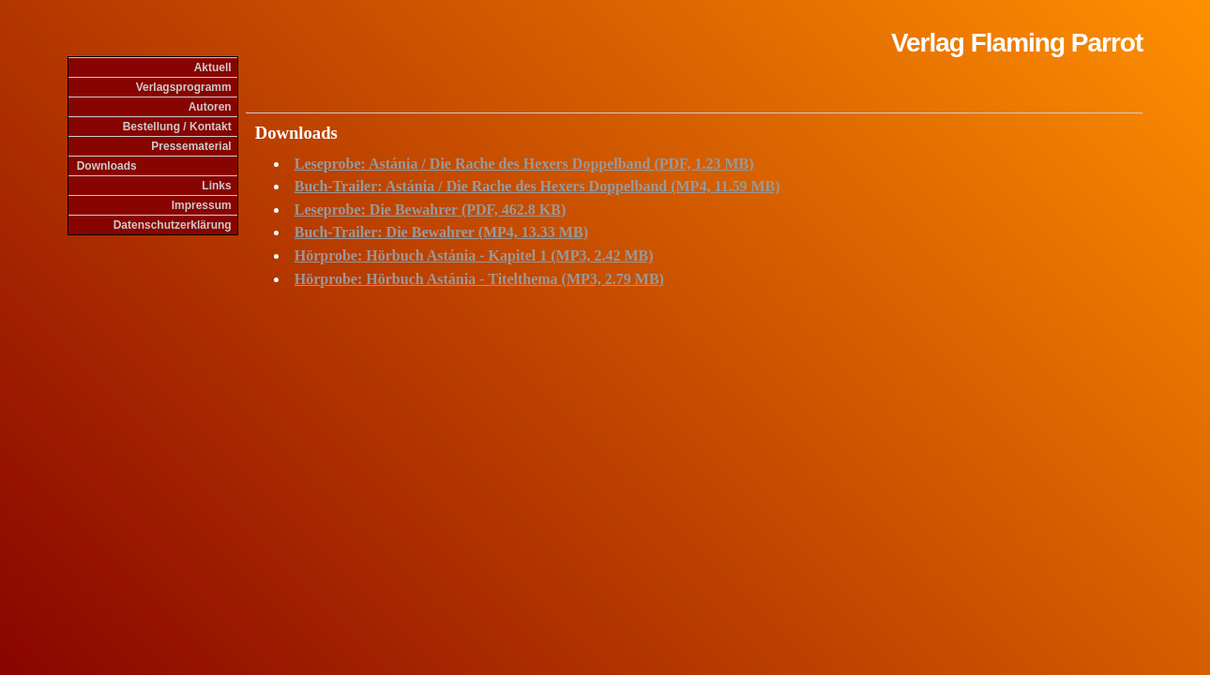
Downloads (107, 165)
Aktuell (213, 67)
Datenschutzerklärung (172, 225)
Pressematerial (191, 146)
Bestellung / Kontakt (177, 126)
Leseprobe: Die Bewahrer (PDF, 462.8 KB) (431, 210)
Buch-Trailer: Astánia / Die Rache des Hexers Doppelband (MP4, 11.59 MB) (537, 186)
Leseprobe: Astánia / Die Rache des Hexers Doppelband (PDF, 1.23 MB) (524, 164)
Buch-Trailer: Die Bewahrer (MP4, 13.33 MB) (441, 232)
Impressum (202, 205)
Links (216, 185)
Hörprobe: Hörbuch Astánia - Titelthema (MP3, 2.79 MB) (479, 279)
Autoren (210, 106)
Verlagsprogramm (184, 87)
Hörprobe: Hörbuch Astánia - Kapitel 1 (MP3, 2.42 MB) (474, 255)
